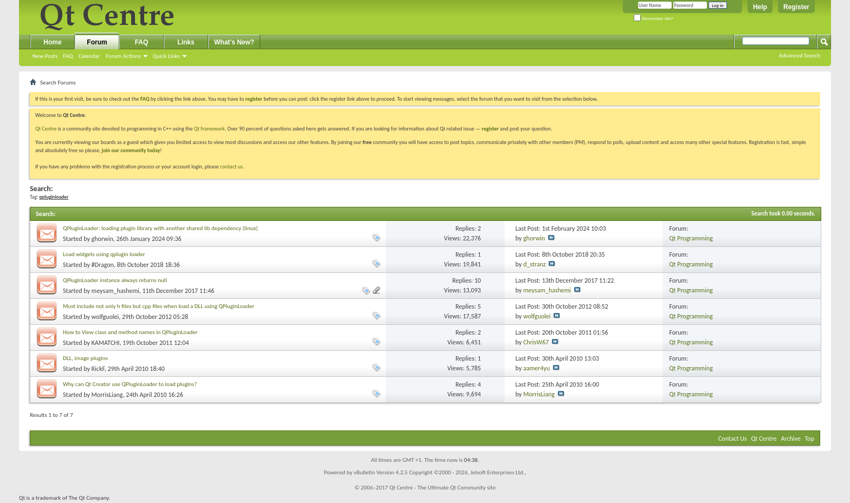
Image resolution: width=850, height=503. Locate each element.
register (490, 128)
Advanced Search (799, 55)
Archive (791, 438)
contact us (231, 166)
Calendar (89, 56)
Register (796, 7)
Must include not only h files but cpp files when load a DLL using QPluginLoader (158, 306)
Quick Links (166, 56)
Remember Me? (653, 18)
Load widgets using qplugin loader (104, 254)
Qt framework (209, 128)
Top (809, 438)
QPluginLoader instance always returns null (115, 280)
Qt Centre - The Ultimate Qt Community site (442, 487)
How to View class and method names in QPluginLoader (130, 332)
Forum (97, 42)
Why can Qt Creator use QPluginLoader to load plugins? (130, 384)
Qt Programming (691, 238)
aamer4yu (536, 368)
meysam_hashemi (115, 291)
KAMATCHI (106, 343)
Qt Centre (46, 128)
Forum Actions (123, 56)
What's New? (234, 42)
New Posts (45, 56)
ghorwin (102, 239)
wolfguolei (105, 317)
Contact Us (732, 438)
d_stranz (534, 264)
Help (760, 7)
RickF (98, 369)
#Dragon (103, 265)
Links (185, 42)
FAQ (68, 56)
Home (52, 42)
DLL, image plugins (85, 358)
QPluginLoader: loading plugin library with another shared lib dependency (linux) (160, 228)
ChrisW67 (536, 342)
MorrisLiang (107, 395)
